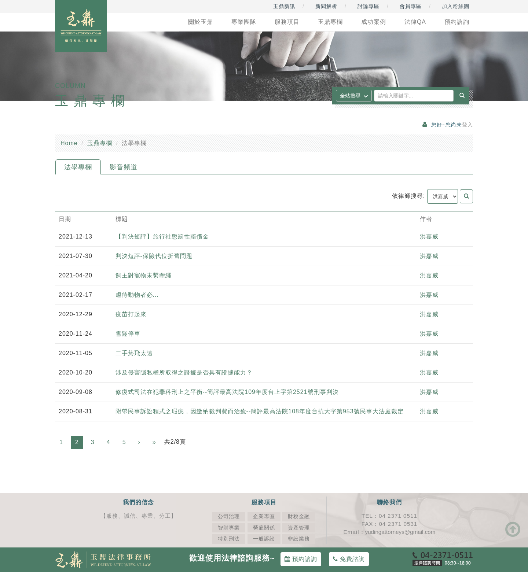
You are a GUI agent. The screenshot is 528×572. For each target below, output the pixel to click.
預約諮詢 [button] (456, 22)
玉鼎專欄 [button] (330, 22)
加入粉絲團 (455, 6)
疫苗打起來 (131, 314)
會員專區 (411, 6)
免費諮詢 (349, 559)
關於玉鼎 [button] (200, 22)
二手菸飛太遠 (134, 353)
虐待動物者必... (137, 295)
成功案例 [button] (373, 22)
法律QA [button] (415, 22)
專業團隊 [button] (243, 22)
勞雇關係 (264, 528)
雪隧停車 (127, 334)
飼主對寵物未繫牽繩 (143, 275)
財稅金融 (299, 516)
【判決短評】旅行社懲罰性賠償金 (162, 236)
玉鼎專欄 (99, 143)
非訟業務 (299, 539)
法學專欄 (78, 167)
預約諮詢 (301, 559)
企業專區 (264, 516)
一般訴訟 (264, 539)
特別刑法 (229, 539)
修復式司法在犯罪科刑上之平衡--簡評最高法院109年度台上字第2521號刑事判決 (229, 392)
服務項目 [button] (287, 22)
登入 (467, 125)
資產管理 (299, 528)
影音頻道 (124, 167)
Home (69, 143)
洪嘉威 (429, 236)
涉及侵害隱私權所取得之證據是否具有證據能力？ (184, 372)
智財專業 (229, 528)
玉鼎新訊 (284, 6)
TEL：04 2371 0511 (389, 516)
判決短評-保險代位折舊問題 (153, 256)
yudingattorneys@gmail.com (400, 532)
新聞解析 (326, 6)
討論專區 (369, 6)
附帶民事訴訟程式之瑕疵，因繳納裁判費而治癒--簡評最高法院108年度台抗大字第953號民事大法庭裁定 (259, 411)
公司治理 (229, 516)
